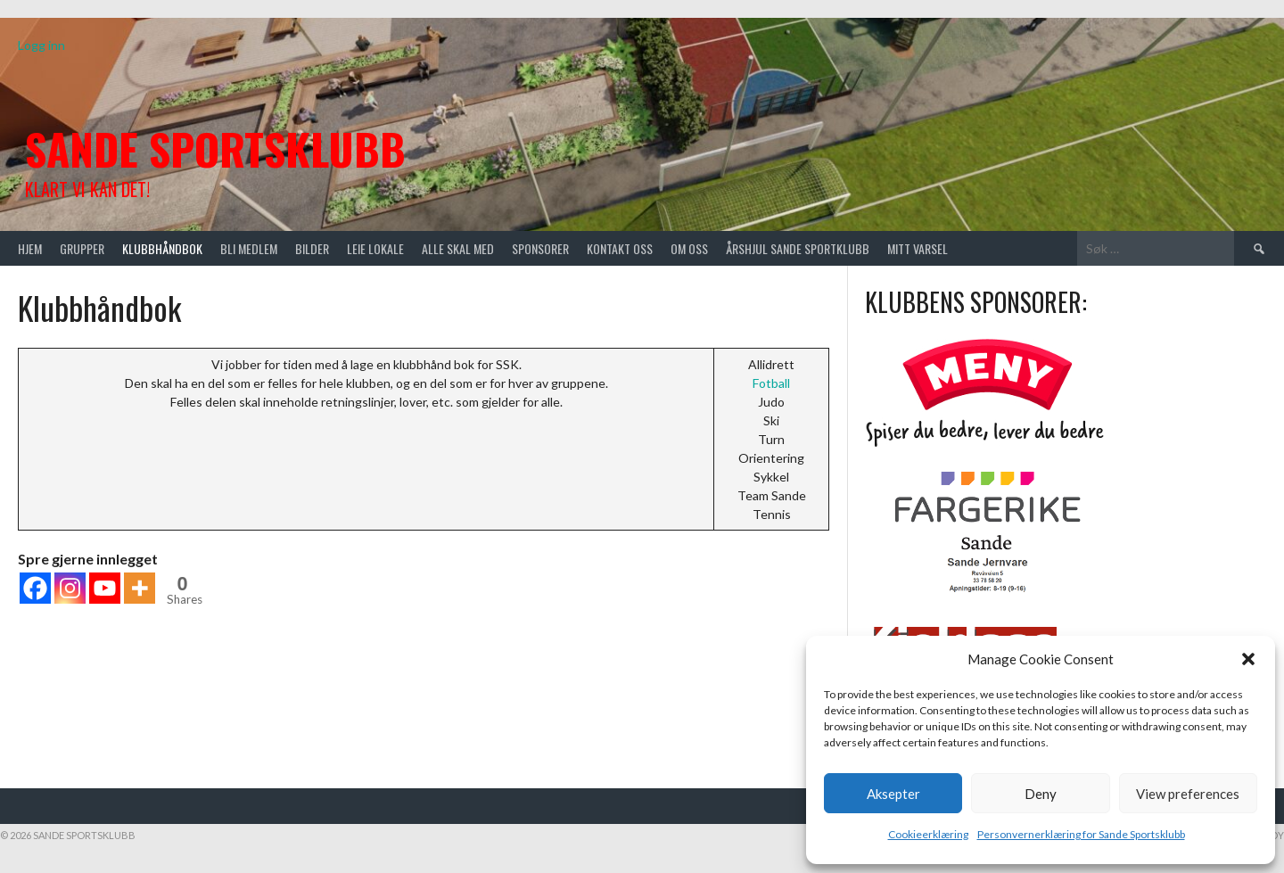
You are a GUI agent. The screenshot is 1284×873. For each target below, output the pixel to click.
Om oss (689, 248)
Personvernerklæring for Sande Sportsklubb (1081, 834)
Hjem (30, 248)
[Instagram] (70, 588)
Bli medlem (248, 248)
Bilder (312, 248)
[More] (139, 588)
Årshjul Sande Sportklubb (797, 248)
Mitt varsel (917, 248)
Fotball (771, 383)
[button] (1248, 659)
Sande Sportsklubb (215, 148)
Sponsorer (540, 248)
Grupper (82, 248)
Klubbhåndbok (162, 248)
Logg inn (41, 45)
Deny (1041, 794)
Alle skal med (458, 248)
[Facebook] (35, 588)
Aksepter (893, 794)
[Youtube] (104, 588)
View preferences (1187, 794)
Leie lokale (375, 248)
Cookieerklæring (928, 834)
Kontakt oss (620, 248)
